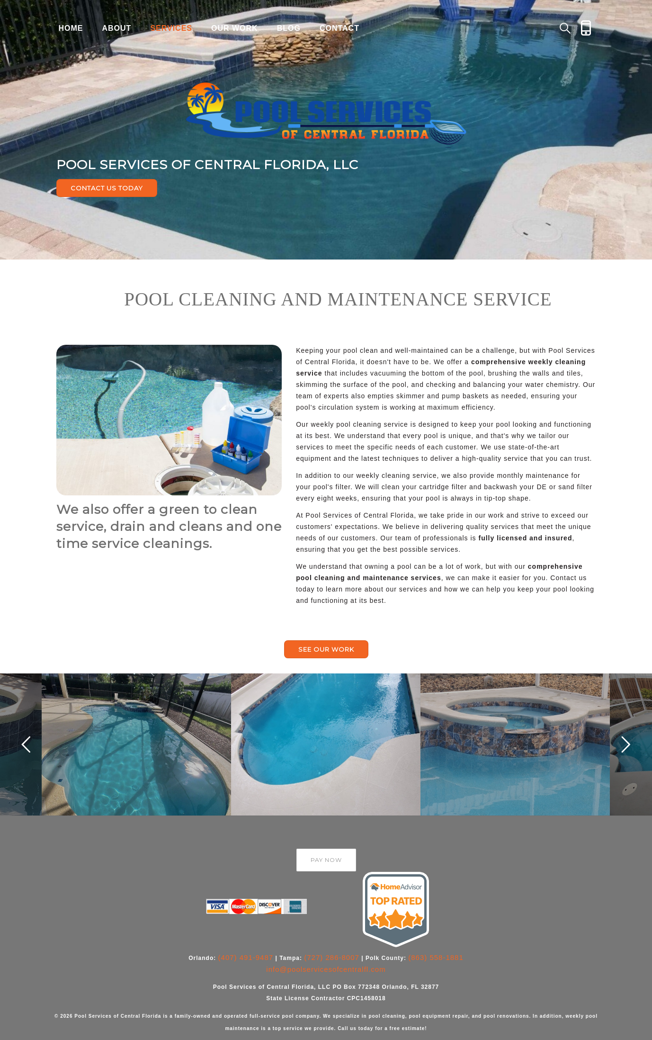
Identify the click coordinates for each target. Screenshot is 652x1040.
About (117, 28)
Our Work (234, 28)
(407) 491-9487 (246, 957)
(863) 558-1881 (436, 957)
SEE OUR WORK (326, 649)
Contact (339, 28)
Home (71, 28)
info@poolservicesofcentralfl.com (325, 969)
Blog (289, 28)
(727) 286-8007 (331, 957)
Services (171, 28)
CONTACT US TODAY (107, 188)
